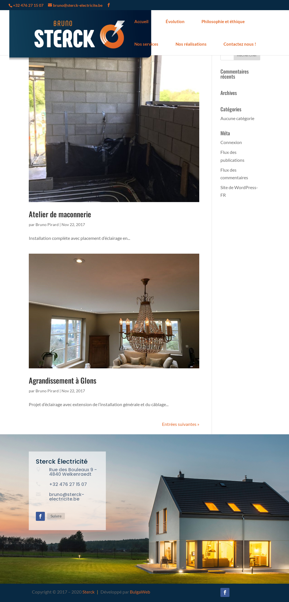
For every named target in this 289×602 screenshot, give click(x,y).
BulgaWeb (140, 591)
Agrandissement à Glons (62, 380)
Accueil (141, 21)
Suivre (56, 516)
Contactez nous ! (240, 44)
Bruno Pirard (47, 224)
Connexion (231, 142)
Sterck (88, 591)
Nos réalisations (191, 44)
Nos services (146, 44)
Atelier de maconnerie (60, 214)
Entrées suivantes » (180, 424)
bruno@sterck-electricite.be (66, 496)
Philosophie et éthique (223, 21)
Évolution (175, 21)
